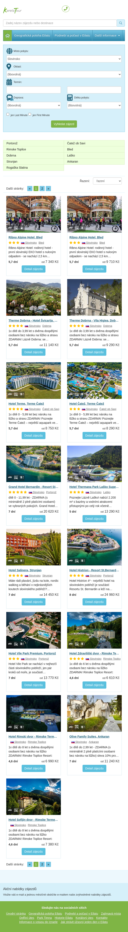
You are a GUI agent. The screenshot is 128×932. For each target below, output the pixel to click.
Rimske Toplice (16, 149)
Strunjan (11, 161)
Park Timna (44, 917)
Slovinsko (29, 242)
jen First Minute (39, 115)
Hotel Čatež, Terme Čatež (86, 403)
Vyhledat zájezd (64, 124)
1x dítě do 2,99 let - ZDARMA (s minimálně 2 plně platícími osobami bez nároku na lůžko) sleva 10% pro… (94, 751)
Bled (70, 149)
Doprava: (15, 97)
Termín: (14, 82)
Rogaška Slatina (17, 167)
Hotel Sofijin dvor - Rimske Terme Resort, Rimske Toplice (34, 819)
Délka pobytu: (78, 97)
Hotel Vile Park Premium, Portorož (32, 653)
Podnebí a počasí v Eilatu (81, 913)
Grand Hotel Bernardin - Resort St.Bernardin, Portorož (34, 487)
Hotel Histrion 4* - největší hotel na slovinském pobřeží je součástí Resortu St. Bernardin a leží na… (91, 585)
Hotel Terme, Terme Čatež (26, 403)
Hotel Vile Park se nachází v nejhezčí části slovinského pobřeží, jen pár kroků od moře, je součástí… (33, 668)
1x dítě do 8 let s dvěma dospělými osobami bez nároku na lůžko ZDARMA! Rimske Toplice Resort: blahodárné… (31, 752)
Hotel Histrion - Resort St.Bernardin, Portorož (94, 570)
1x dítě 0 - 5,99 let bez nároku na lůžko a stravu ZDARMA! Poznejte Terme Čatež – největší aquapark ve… (33, 418)
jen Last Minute (17, 115)
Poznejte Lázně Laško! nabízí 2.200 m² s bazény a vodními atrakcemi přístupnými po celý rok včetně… (92, 502)
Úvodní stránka (7, 35)
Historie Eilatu (64, 917)
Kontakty (101, 917)
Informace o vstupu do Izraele (38, 922)
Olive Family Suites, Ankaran (89, 736)
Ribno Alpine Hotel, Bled (26, 237)
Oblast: (13, 66)
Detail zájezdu (33, 269)
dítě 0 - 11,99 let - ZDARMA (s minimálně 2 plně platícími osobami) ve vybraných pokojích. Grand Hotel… (33, 502)
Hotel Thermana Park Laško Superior (94, 487)
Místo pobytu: (17, 51)
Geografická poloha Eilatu (32, 35)
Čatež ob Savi (76, 143)
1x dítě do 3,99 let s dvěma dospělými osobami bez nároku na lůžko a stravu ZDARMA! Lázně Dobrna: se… (33, 335)
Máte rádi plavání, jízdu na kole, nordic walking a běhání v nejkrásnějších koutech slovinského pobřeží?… (34, 585)
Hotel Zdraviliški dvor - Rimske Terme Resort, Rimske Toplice (94, 653)
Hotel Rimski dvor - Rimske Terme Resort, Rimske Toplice (34, 736)
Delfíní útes (26, 917)
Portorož (12, 143)
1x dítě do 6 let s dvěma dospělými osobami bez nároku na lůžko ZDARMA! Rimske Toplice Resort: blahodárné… (91, 668)
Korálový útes (84, 917)
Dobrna (11, 155)
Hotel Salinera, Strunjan (25, 570)
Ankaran (72, 161)
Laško (71, 155)
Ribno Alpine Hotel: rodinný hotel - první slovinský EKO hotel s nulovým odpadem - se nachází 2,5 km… (32, 252)
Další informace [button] (67, 35)
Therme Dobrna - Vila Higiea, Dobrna (94, 320)
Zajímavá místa (111, 913)
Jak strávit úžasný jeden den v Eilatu (84, 922)
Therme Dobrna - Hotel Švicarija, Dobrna (34, 320)
